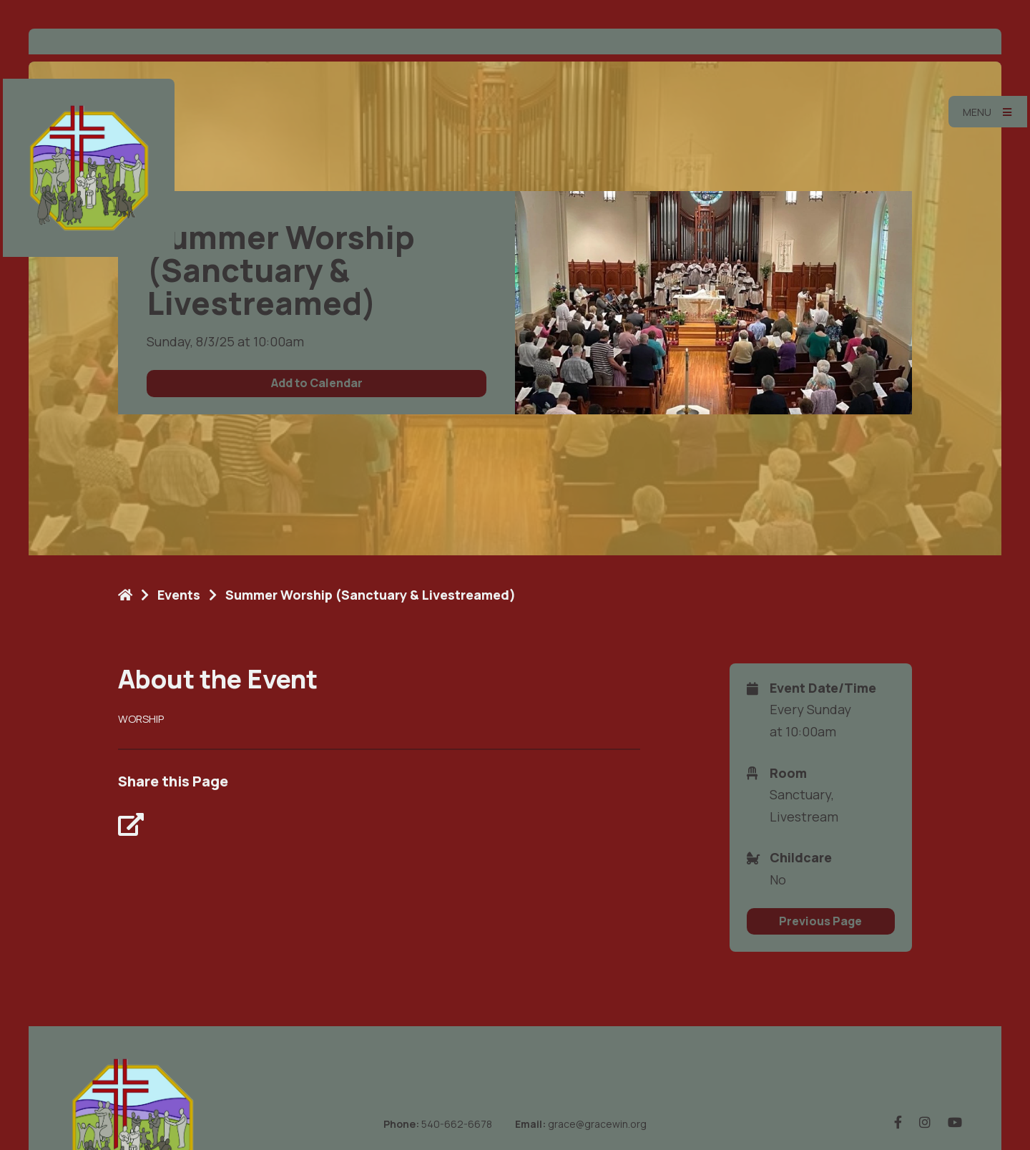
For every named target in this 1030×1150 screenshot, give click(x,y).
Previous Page (820, 921)
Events (178, 594)
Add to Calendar (317, 383)
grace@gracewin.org (597, 1124)
